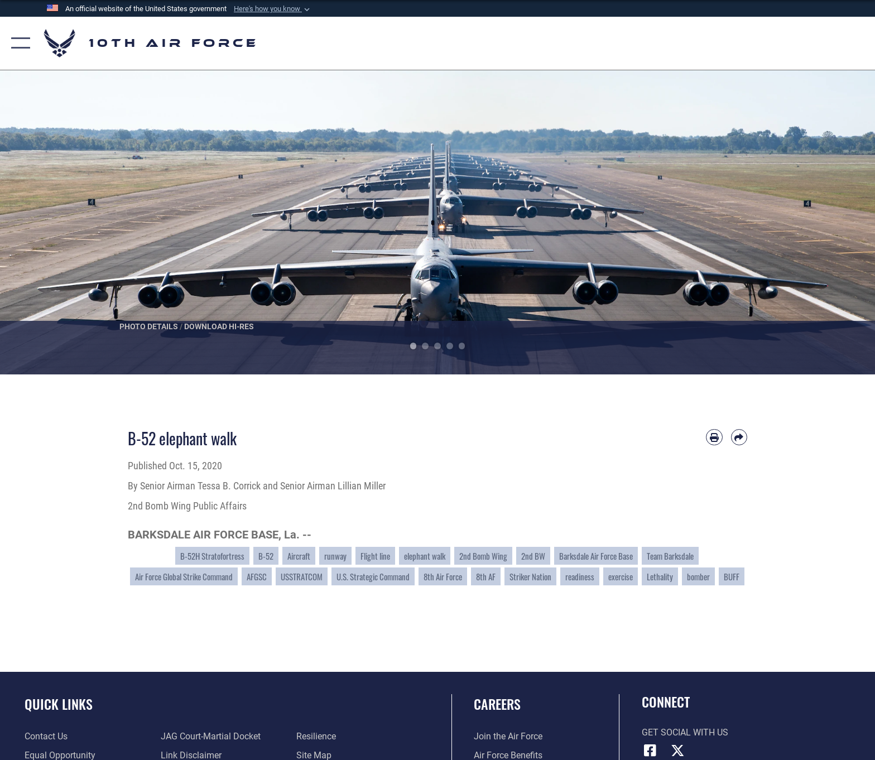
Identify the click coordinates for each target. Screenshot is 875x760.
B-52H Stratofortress (212, 556)
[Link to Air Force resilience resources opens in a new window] (316, 736)
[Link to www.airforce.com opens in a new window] (508, 736)
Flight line (375, 556)
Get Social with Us (685, 732)
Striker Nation (530, 576)
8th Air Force (443, 576)
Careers (497, 704)
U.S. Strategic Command (373, 576)
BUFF (731, 576)
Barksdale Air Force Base (596, 556)
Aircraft (298, 556)
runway (335, 556)
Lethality (660, 576)
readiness (579, 576)
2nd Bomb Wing (483, 556)
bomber (698, 576)
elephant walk (424, 556)
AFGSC (257, 576)
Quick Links (59, 704)
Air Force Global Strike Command (184, 576)
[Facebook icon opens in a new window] (650, 750)
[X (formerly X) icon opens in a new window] (677, 750)
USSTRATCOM (302, 576)
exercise (620, 576)
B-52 (265, 556)
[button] (273, 9)
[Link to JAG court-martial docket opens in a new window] (211, 736)
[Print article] (714, 437)
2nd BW (533, 556)
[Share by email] (739, 437)
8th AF (486, 576)
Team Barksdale (670, 556)
